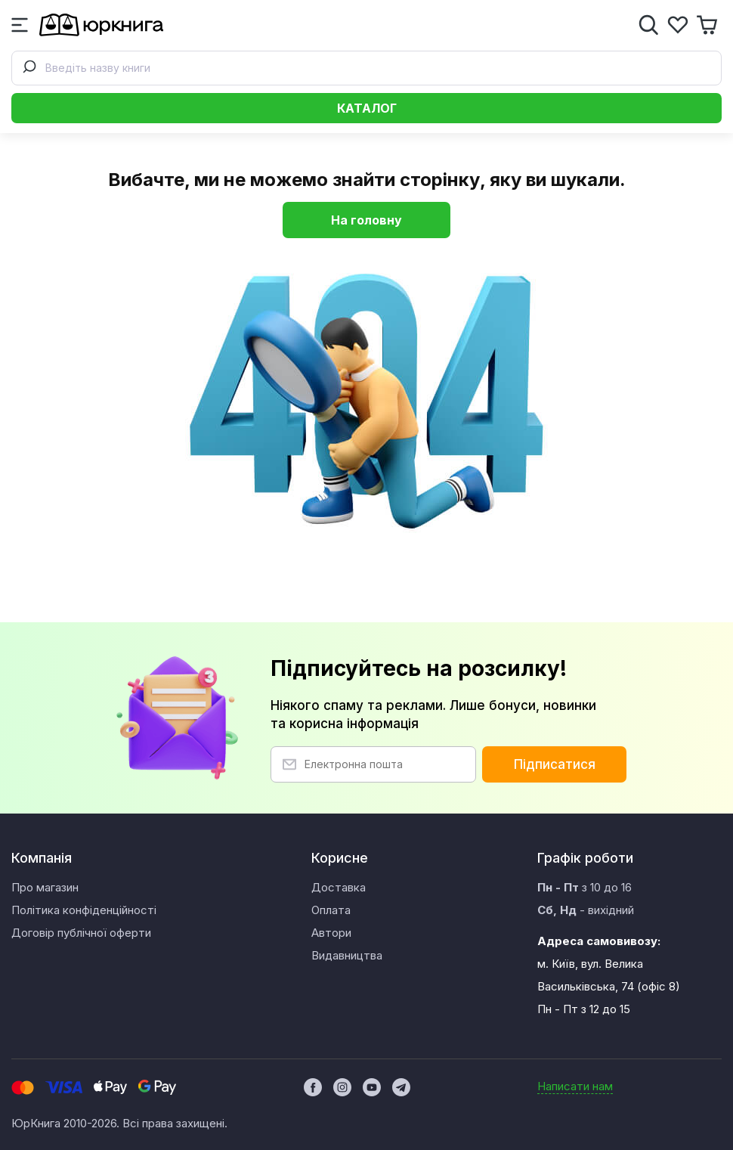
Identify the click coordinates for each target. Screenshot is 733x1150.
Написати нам (575, 1086)
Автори (331, 932)
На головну (366, 220)
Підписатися (554, 764)
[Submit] (28, 68)
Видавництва (346, 955)
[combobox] (366, 68)
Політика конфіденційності (83, 910)
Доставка (338, 887)
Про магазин (45, 887)
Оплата (331, 910)
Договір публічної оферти (81, 932)
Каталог (367, 108)
